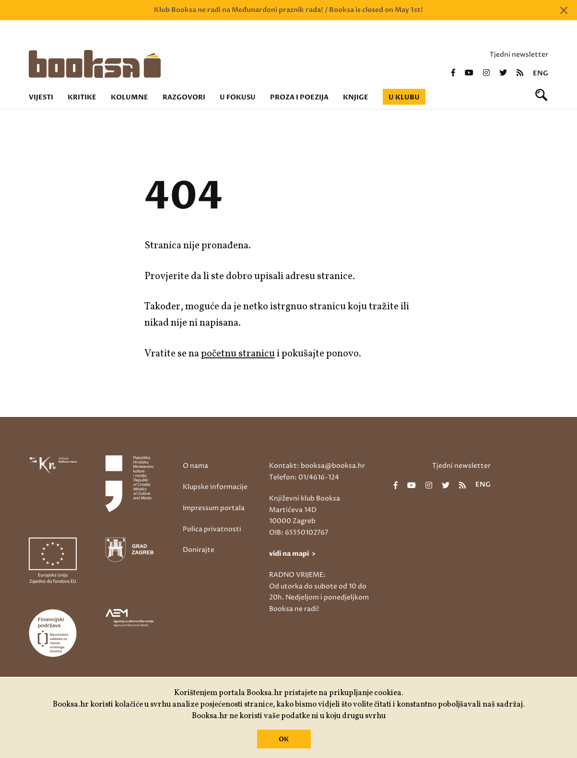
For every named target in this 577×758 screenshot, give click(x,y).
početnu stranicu (238, 354)
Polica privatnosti (212, 529)
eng (540, 73)
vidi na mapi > (292, 553)
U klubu (404, 97)
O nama (195, 465)
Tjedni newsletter (519, 54)
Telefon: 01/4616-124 (304, 477)
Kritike (82, 97)
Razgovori (184, 97)
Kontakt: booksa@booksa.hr (317, 465)
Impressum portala (214, 508)
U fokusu (238, 97)
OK (284, 739)
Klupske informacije (215, 486)
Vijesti (41, 97)
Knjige (355, 97)
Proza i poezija (299, 97)
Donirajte (198, 549)
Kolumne (129, 97)
